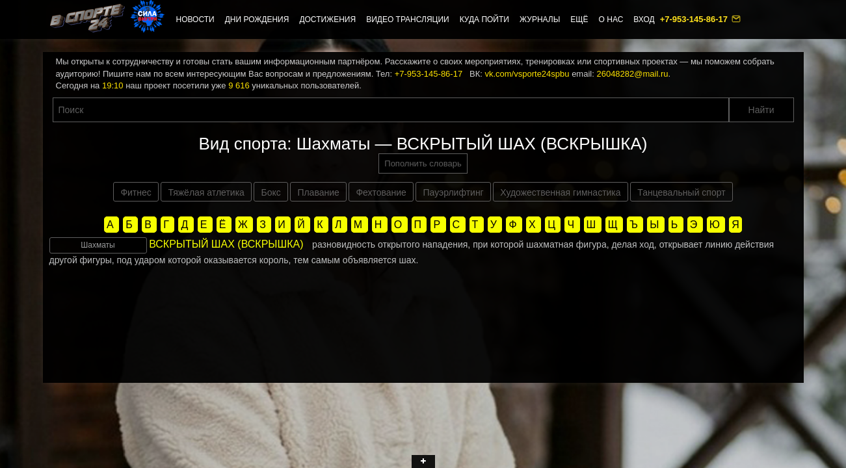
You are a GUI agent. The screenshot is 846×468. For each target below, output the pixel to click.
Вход (643, 19)
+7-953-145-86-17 (695, 19)
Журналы (540, 19)
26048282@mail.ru (632, 74)
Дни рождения (257, 19)
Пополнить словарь (422, 163)
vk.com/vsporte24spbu (526, 74)
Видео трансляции (407, 19)
